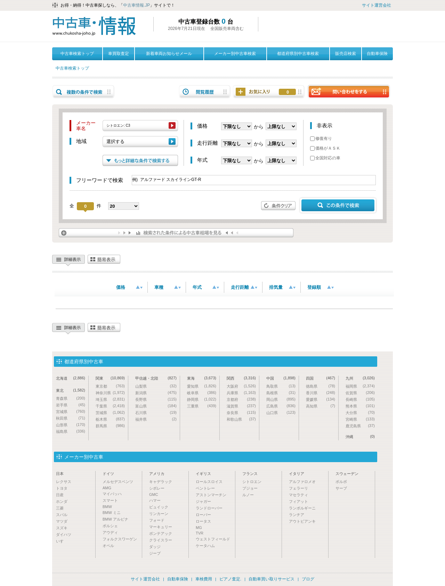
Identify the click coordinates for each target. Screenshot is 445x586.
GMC (153, 494)
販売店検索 (345, 53)
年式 (206, 287)
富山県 (156, 406)
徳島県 (320, 386)
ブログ (308, 579)
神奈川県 (110, 392)
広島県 (281, 406)
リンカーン (158, 514)
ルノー (248, 495)
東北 (70, 390)
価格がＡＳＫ (325, 148)
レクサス (63, 482)
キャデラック (160, 482)
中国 (281, 378)
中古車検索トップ (77, 53)
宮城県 (70, 411)
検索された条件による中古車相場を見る (176, 232)
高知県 (320, 406)
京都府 (241, 399)
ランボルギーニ (302, 508)
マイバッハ (112, 494)
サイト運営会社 (376, 5)
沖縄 (360, 436)
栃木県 (110, 419)
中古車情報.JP (136, 5)
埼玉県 (110, 399)
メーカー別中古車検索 (235, 53)
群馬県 (110, 425)
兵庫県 (241, 392)
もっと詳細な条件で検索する (140, 160)
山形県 (70, 424)
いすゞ (61, 541)
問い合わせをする (349, 91)
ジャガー (203, 501)
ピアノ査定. (230, 579)
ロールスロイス (209, 482)
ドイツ (108, 474)
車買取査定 (118, 53)
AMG (107, 488)
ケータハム (205, 546)
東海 (201, 378)
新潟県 (156, 392)
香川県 (320, 392)
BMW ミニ (112, 512)
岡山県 (281, 399)
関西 (241, 378)
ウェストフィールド (213, 539)
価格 (129, 287)
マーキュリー (160, 527)
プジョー (250, 488)
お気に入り (287, 92)
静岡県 (201, 399)
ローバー (203, 515)
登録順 (320, 287)
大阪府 (241, 386)
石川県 (156, 412)
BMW (107, 507)
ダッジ (155, 547)
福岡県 (360, 386)
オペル (108, 546)
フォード (156, 520)
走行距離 (244, 287)
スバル (61, 515)
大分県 (360, 412)
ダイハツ (63, 534)
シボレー (156, 488)
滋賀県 (241, 406)
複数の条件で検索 (83, 91)
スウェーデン (346, 474)
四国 (320, 378)
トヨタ (61, 488)
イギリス (203, 474)
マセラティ (298, 495)
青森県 (70, 398)
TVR (199, 533)
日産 (60, 495)
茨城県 (110, 412)
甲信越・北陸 (156, 378)
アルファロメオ (302, 482)
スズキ (61, 528)
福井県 (156, 419)
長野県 (156, 399)
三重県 (201, 406)
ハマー (155, 500)
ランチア (296, 515)
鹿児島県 (360, 425)
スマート (110, 500)
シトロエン (251, 482)
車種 (167, 287)
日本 (60, 474)
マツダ (61, 521)
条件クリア (278, 205)
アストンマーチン (211, 495)
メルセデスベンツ (118, 482)
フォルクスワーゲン (120, 539)
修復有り (321, 138)
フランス (250, 474)
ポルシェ (110, 526)
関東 (110, 378)
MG (199, 527)
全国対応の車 (325, 158)
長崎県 (360, 399)
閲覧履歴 (205, 91)
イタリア (296, 474)
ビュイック (158, 507)
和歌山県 (241, 419)
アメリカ (156, 474)
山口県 (281, 412)
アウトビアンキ (302, 521)
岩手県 (70, 405)
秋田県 (70, 418)
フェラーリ (298, 488)
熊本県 (360, 406)
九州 (360, 378)
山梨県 (156, 386)
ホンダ (61, 501)
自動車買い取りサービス (271, 579)
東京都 (110, 386)
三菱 (60, 508)
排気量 (282, 287)
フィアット (298, 501)
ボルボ (341, 482)
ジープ (155, 553)
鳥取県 (281, 386)
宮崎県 (360, 419)
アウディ (110, 532)
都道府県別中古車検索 (298, 53)
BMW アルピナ (115, 519)
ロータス (203, 521)
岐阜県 (201, 392)
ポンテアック (160, 533)
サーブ (341, 488)
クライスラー (160, 540)
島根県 (281, 392)
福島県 (70, 431)
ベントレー (205, 488)
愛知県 (201, 386)
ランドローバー (209, 508)
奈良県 (241, 412)
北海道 (70, 378)
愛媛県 (320, 399)
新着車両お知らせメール (169, 53)
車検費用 (203, 579)
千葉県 (110, 406)
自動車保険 (377, 53)
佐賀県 (360, 392)
